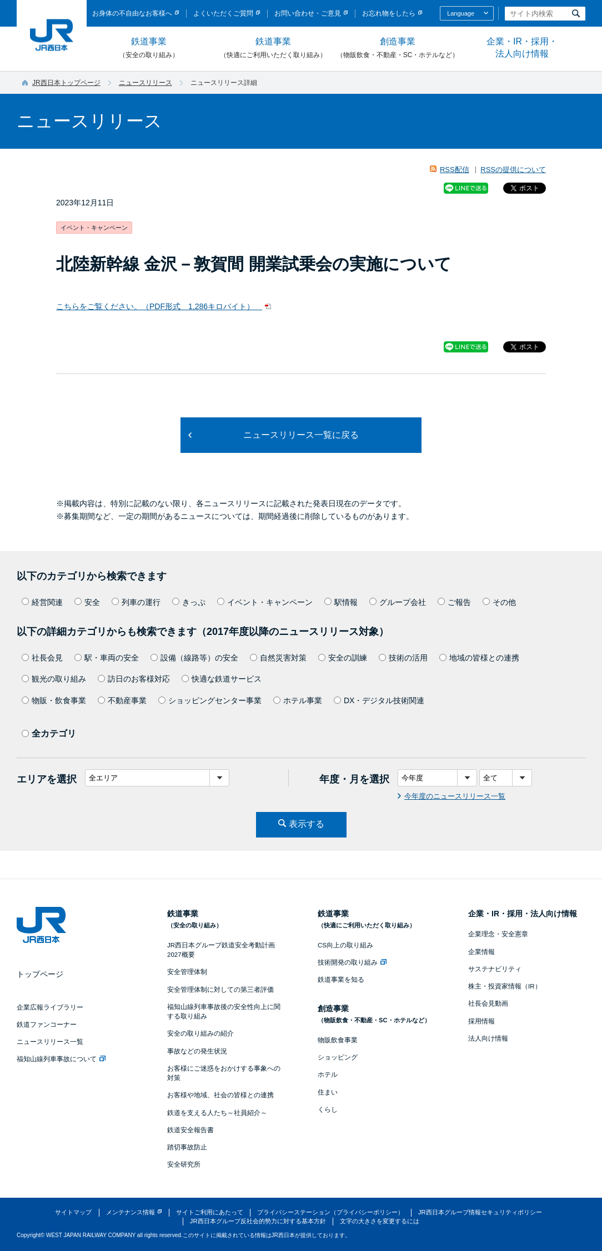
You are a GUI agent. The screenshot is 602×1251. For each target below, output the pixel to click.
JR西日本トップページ (66, 83)
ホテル (328, 1074)
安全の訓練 (342, 657)
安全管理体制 (187, 971)
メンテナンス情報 (130, 1212)
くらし (328, 1109)
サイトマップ (73, 1212)
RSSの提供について (513, 169)
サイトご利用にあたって (209, 1212)
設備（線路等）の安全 (194, 657)
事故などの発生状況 (197, 1051)
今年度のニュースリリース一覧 (454, 796)
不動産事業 (122, 700)
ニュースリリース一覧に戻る (301, 435)
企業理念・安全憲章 (498, 934)
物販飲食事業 (338, 1040)
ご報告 (454, 602)
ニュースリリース (145, 83)
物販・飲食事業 (54, 700)
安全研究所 (183, 1164)
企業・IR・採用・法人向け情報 (522, 47)
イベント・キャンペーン (265, 602)
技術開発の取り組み (352, 962)
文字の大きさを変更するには (379, 1221)
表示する (306, 824)
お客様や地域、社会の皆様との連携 (220, 1095)
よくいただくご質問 (223, 13)
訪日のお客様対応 (134, 678)
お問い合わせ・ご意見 (307, 13)
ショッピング (338, 1057)
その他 (499, 602)
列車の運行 (136, 602)
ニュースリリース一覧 (50, 1041)
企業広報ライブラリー (50, 1007)
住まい (328, 1092)
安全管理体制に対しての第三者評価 (220, 989)
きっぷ (188, 602)
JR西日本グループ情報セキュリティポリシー (480, 1212)
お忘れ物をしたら (388, 13)
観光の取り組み (54, 678)
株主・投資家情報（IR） (504, 986)
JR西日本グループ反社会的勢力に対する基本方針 (258, 1221)
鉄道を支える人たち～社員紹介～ (217, 1112)
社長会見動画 (488, 1003)
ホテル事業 (297, 700)
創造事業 (397, 48)
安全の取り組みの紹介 (200, 1033)
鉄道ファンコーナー (47, 1024)
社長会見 (42, 657)
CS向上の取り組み (345, 945)
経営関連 (42, 602)
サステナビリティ (494, 969)
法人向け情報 (488, 1038)
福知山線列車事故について (61, 1059)
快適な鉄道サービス (222, 678)
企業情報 (481, 952)
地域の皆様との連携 (479, 657)
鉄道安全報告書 (190, 1130)
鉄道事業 (149, 48)
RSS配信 (454, 169)
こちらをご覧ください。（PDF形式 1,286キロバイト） (159, 306)
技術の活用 (403, 657)
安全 (87, 602)
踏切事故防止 (187, 1147)
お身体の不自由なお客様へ (132, 13)
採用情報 (481, 1021)
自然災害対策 (278, 657)
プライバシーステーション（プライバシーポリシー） (330, 1212)
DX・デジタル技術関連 (379, 700)
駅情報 (341, 602)
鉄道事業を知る (341, 979)
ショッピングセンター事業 (210, 700)
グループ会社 (397, 602)
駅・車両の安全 (106, 657)
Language (460, 13)
